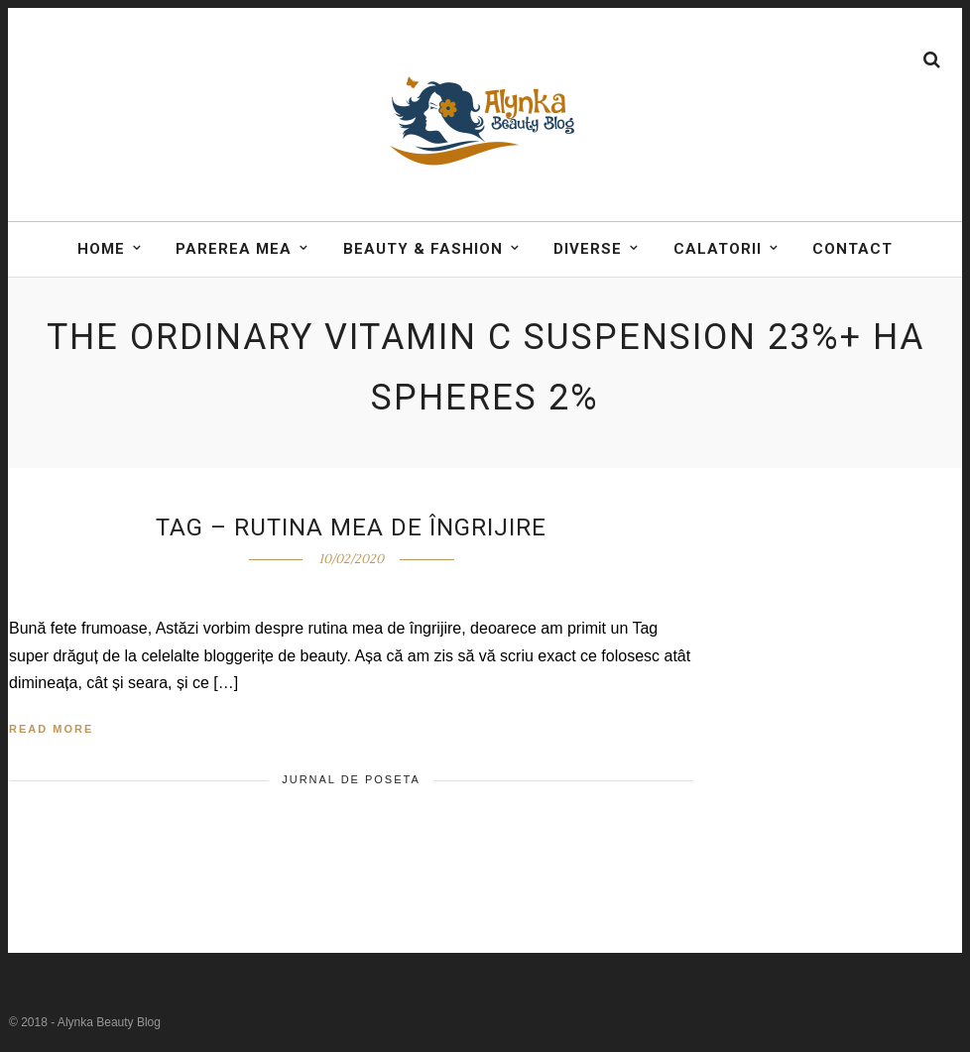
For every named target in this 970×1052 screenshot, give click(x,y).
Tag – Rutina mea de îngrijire (351, 527)
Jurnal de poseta (351, 779)
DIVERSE (587, 254)
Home (101, 254)
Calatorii (717, 254)
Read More (51, 729)
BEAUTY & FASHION (423, 254)
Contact (852, 254)
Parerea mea (234, 254)
